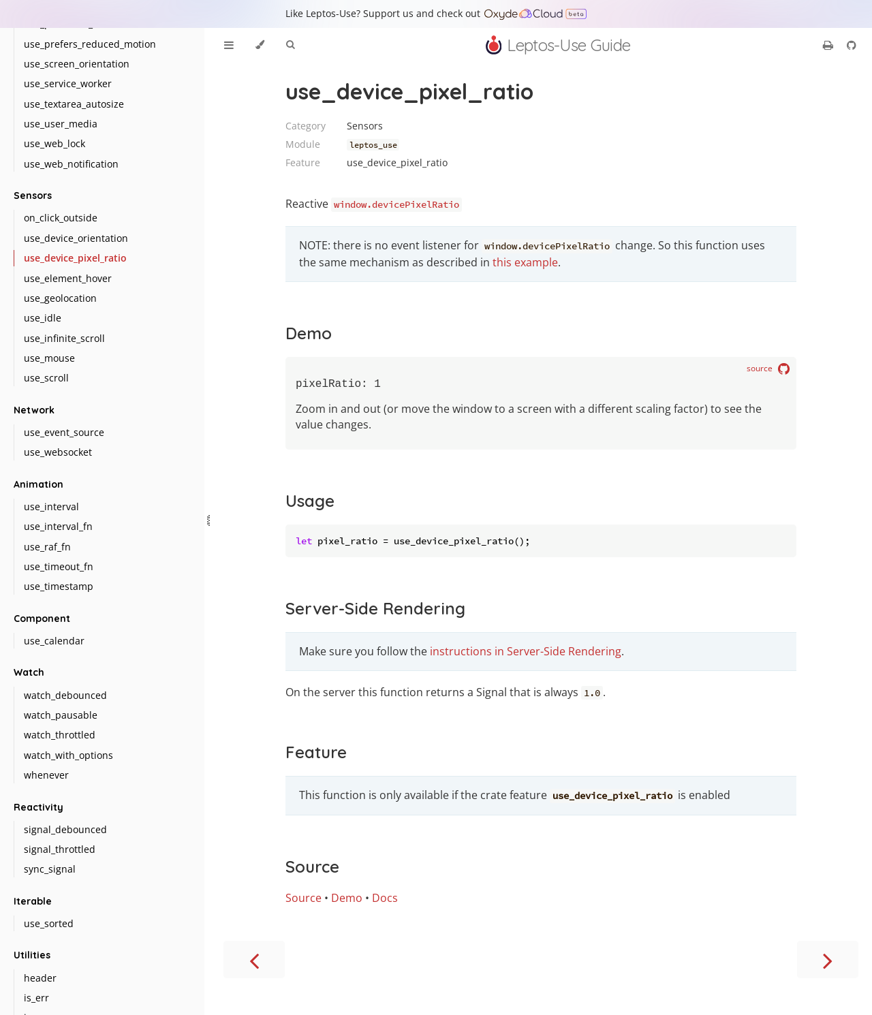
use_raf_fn (47, 546)
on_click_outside (60, 217)
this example (525, 262)
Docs (385, 900)
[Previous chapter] (254, 962)
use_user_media (60, 123)
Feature (316, 755)
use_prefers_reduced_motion (90, 43)
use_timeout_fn (58, 566)
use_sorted (49, 923)
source (768, 369)
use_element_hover (68, 278)
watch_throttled (59, 734)
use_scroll (46, 377)
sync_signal (50, 868)
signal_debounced (65, 829)
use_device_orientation (76, 238)
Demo (308, 333)
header (40, 977)
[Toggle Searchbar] (290, 45)
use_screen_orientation (76, 63)
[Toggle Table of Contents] (229, 45)
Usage (309, 503)
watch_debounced (65, 695)
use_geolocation (60, 298)
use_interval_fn (58, 526)
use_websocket (58, 452)
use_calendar (54, 640)
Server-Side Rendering (375, 611)
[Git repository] (851, 44)
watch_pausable (60, 714)
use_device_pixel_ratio (75, 257)
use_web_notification (71, 163)
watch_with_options (68, 755)
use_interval (51, 506)
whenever (46, 774)
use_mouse (49, 358)
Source (312, 869)
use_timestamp (58, 586)
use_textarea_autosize (74, 103)
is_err (36, 997)
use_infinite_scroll (64, 338)
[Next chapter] (827, 962)
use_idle (42, 317)
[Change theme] (260, 45)
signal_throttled (59, 849)
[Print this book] (829, 44)
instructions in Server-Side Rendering (525, 653)
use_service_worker (68, 83)
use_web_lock (54, 143)
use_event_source (64, 432)
